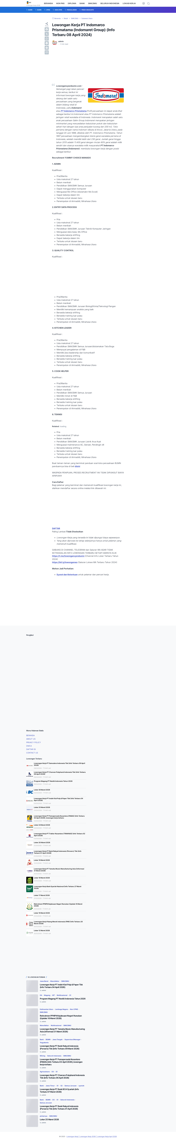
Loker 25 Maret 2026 (42, 807)
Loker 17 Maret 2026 (42, 895)
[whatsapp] (47, 39)
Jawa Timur (50, 1086)
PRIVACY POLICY (33, 742)
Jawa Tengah (57, 1039)
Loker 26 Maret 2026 (42, 790)
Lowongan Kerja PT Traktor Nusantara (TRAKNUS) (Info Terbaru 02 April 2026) (59, 834)
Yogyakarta (44, 1042)
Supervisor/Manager (72, 1039)
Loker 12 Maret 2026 (42, 930)
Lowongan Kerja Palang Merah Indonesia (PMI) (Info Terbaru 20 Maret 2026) (58, 922)
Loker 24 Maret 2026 (42, 825)
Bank (42, 1039)
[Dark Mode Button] (143, 3)
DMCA (29, 746)
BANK (82, 3)
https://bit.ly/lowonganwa (64, 562)
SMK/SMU (92, 3)
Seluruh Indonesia (54, 1056)
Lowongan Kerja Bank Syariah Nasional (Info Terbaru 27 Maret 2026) (57, 887)
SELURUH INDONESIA (109, 3)
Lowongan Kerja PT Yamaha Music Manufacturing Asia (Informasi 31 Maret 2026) (59, 870)
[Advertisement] (88, 64)
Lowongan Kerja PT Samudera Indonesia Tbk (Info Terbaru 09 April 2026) (59, 764)
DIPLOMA (72, 3)
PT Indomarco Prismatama (73, 111)
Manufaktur (54, 981)
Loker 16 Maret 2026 (42, 913)
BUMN (48, 1039)
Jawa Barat (44, 981)
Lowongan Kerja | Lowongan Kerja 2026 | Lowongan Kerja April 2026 (92, 1136)
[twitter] (47, 34)
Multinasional (62, 995)
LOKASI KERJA (129, 3)
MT (53, 995)
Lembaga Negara (61, 1009)
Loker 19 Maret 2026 (42, 860)
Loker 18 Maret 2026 (42, 878)
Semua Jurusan (71, 1086)
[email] (47, 52)
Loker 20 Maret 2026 (42, 842)
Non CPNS (74, 1009)
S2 (61, 1086)
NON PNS (60, 3)
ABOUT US (30, 739)
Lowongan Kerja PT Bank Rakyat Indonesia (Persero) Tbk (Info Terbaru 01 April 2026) (57, 852)
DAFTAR (56, 528)
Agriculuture (45, 1072)
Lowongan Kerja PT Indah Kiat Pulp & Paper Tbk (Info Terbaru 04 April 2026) (58, 799)
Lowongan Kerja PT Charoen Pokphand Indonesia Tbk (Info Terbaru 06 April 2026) (60, 773)
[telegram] (47, 43)
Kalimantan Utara (46, 1009)
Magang (47, 995)
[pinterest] (47, 48)
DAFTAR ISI (31, 749)
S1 (70, 995)
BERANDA (48, 3)
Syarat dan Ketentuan (67, 574)
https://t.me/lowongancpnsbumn (68, 556)
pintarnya (43, 1116)
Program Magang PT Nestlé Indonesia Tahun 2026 (53, 781)
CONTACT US (32, 753)
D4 (41, 995)
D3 (53, 1072)
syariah (81, 1086)
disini (77, 466)
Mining (42, 1056)
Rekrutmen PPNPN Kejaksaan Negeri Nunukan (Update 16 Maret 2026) (58, 905)
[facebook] (47, 29)
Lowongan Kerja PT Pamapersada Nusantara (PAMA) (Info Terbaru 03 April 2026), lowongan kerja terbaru (59, 817)
